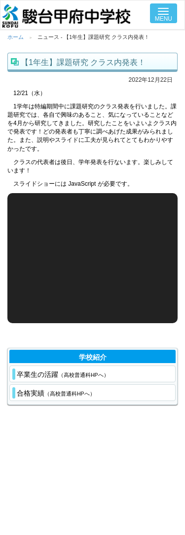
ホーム (15, 37)
